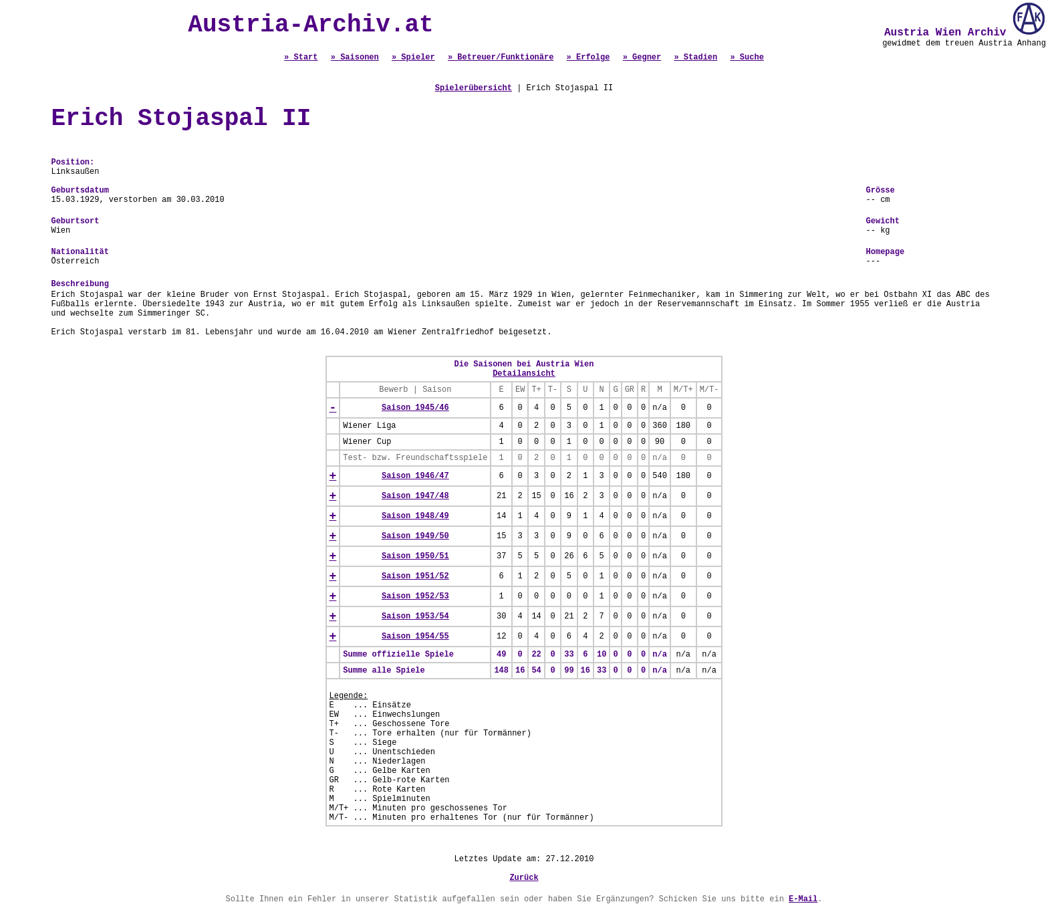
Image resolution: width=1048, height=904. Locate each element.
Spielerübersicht (473, 88)
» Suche (746, 57)
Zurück (523, 878)
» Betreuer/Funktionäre (500, 57)
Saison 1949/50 (415, 536)
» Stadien (695, 57)
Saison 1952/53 (415, 596)
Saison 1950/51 (415, 556)
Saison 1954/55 (415, 636)
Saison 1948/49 (415, 516)
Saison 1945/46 (415, 408)
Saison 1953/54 (415, 616)
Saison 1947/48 (415, 496)
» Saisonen (355, 57)
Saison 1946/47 (415, 476)
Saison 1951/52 (415, 576)
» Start (300, 57)
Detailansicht (524, 373)
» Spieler (413, 57)
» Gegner (642, 57)
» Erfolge (588, 57)
